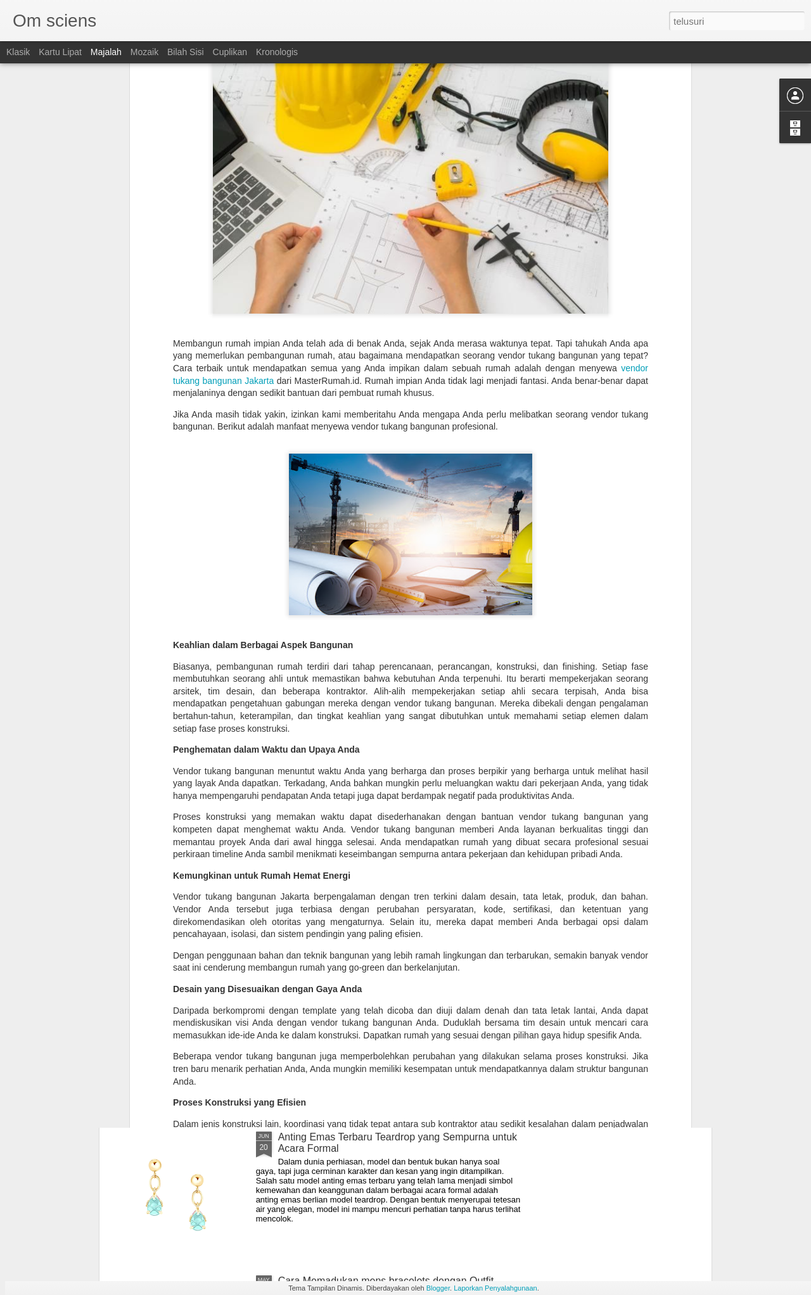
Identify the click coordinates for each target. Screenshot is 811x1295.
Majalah (106, 52)
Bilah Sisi (185, 52)
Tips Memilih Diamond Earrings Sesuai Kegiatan (386, 993)
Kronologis (277, 52)
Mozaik (144, 52)
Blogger (438, 1288)
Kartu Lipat (60, 52)
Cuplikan (230, 52)
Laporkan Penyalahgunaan (495, 1288)
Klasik (18, 52)
